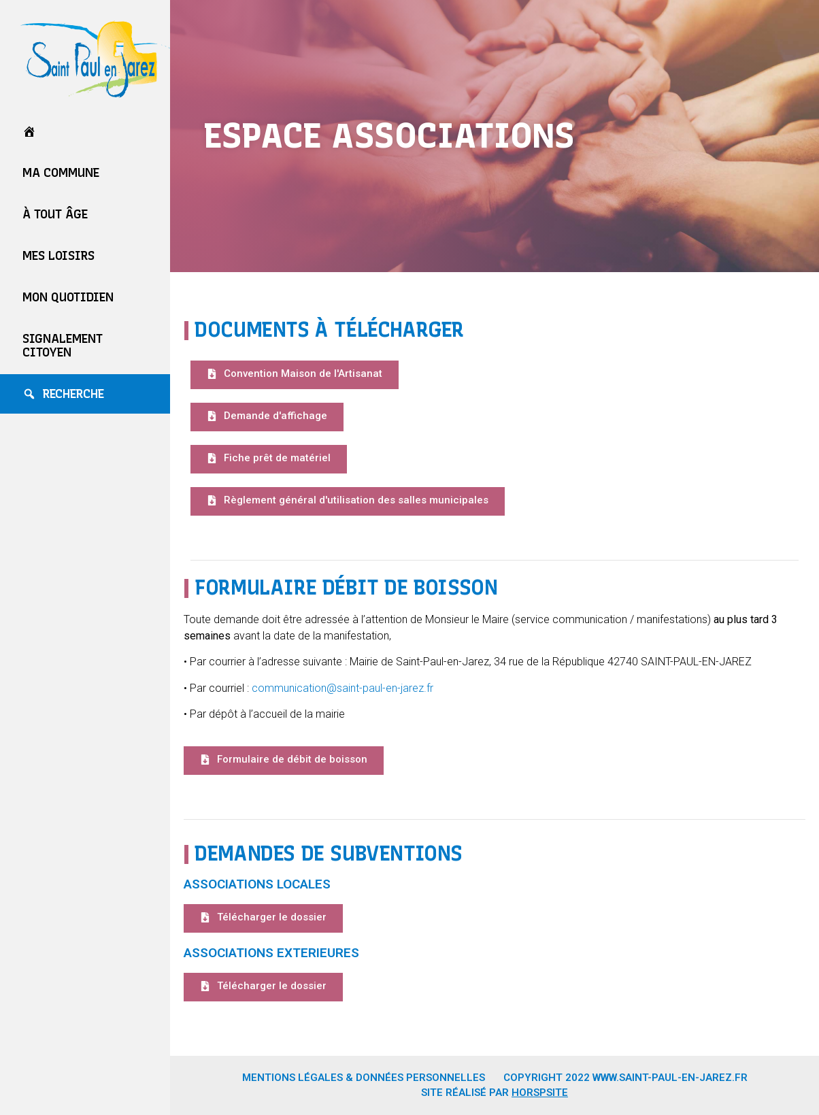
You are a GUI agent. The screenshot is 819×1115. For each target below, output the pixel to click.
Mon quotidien (68, 297)
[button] (294, 375)
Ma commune (60, 172)
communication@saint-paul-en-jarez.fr (344, 688)
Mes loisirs (58, 255)
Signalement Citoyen (62, 345)
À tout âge (55, 214)
